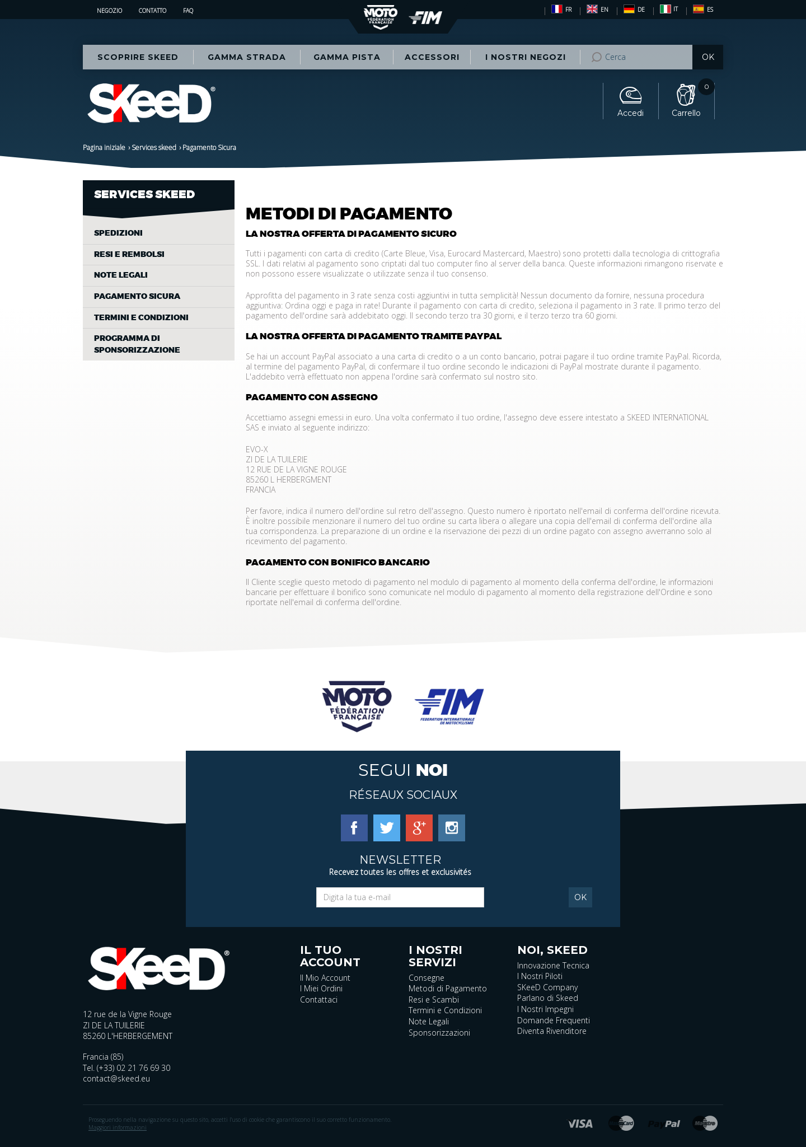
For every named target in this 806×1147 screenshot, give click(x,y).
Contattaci (319, 999)
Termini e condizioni (141, 317)
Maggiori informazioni (117, 1127)
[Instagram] (451, 827)
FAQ (188, 11)
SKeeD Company (547, 987)
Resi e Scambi (434, 999)
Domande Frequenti (553, 1020)
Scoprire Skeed (138, 57)
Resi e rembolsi (129, 254)
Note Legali (429, 1021)
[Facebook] (354, 827)
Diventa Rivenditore (552, 1031)
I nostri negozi (525, 57)
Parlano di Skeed (547, 997)
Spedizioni (118, 233)
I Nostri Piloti (540, 976)
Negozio (109, 11)
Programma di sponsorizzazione (137, 344)
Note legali (121, 275)
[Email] (400, 897)
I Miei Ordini (321, 988)
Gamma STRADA (247, 57)
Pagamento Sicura (137, 296)
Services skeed (154, 147)
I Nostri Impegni (545, 1009)
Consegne (426, 977)
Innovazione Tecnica (553, 965)
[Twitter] (386, 827)
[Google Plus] (419, 827)
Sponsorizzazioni (439, 1032)
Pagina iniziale (104, 147)
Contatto (152, 11)
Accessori (432, 57)
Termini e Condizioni (445, 1010)
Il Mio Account (325, 977)
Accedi (630, 113)
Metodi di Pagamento (448, 988)
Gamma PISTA (347, 57)
